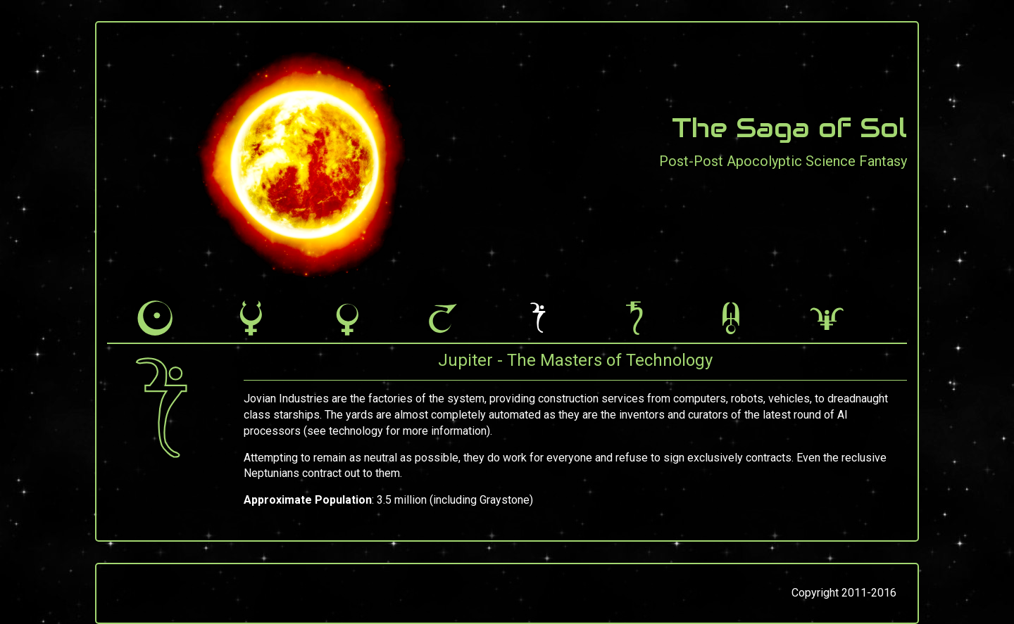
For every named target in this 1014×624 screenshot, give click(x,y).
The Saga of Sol (789, 128)
